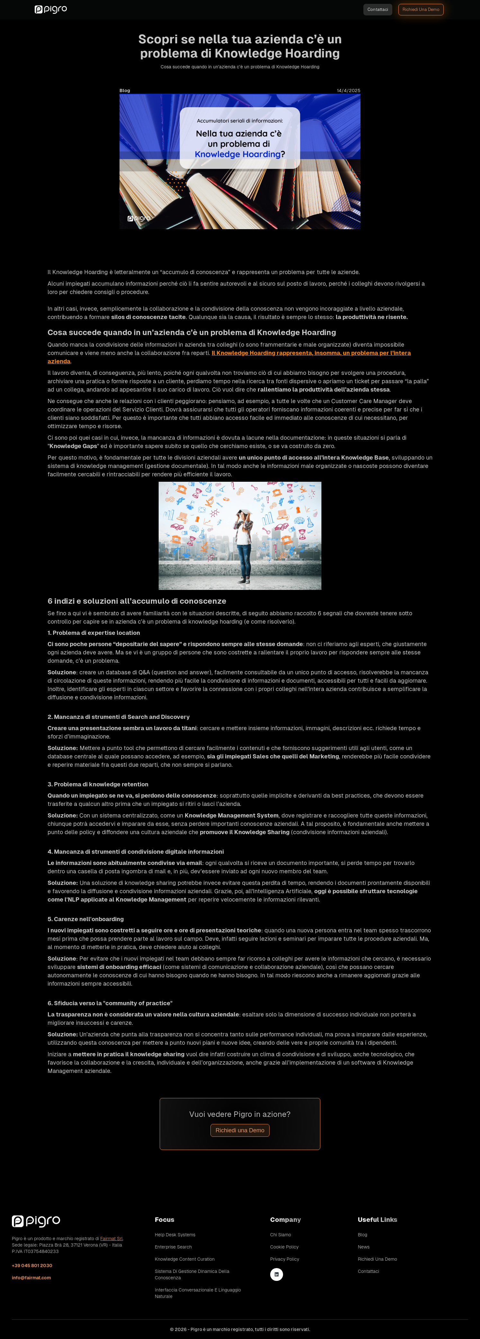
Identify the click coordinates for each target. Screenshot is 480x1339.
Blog (362, 1234)
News (363, 1246)
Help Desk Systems (175, 1234)
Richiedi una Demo (240, 1130)
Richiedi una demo (421, 9)
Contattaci (378, 9)
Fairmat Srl (111, 1238)
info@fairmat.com (31, 1277)
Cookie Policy (284, 1246)
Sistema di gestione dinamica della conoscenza (192, 1274)
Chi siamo (280, 1234)
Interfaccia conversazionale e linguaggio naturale (198, 1293)
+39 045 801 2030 (32, 1265)
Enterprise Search (173, 1246)
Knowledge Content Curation (185, 1259)
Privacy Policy (284, 1259)
